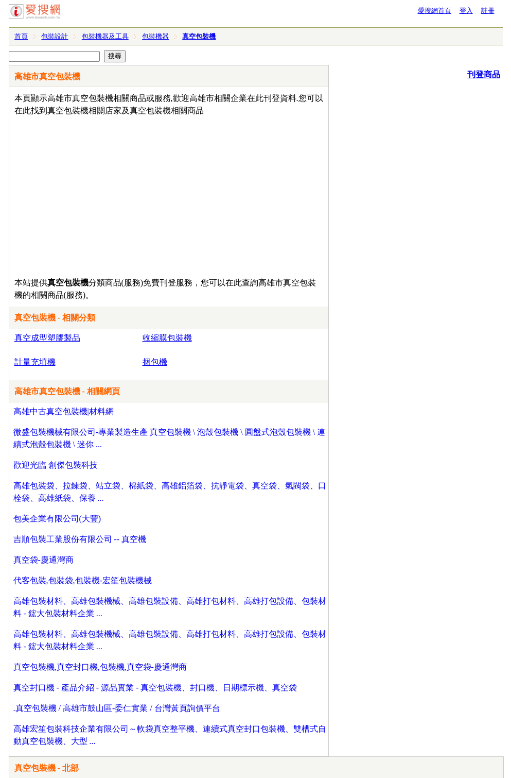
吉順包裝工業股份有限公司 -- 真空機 (80, 539)
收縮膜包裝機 (167, 337)
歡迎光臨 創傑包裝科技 (55, 465)
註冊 (488, 10)
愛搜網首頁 (434, 10)
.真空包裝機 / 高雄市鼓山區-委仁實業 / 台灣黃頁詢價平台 (116, 708)
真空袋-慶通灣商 (43, 559)
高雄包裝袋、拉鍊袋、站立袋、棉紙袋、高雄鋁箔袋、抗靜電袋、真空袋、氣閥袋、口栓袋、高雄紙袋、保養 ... (169, 491)
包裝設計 (54, 36)
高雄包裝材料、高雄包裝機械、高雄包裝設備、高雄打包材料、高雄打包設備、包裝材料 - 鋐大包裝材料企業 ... (169, 607)
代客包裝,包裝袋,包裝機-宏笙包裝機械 (82, 580)
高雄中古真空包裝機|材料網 (63, 411)
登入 (466, 10)
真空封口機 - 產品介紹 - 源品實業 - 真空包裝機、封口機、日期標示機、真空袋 (155, 687)
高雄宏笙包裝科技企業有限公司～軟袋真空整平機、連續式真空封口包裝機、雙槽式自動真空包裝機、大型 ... (169, 735)
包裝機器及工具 (105, 36)
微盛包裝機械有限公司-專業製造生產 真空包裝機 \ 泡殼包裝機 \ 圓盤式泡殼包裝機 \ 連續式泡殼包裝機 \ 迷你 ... (169, 438)
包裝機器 (155, 36)
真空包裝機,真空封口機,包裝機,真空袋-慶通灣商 (100, 667)
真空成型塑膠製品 (47, 337)
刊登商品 (483, 74)
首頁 (21, 36)
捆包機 (155, 362)
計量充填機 (35, 362)
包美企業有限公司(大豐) (57, 518)
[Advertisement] (139, 194)
